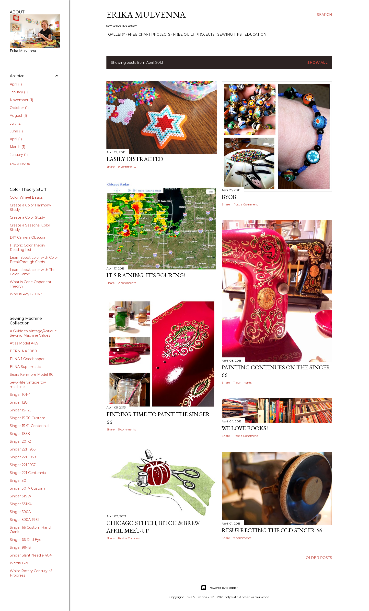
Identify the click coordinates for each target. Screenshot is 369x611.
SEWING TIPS (228, 34)
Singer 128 (19, 402)
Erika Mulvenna (146, 14)
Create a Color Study (27, 217)
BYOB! (230, 197)
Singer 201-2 (20, 441)
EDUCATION (254, 34)
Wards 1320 (19, 563)
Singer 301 (19, 480)
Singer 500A (20, 512)
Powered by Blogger (219, 588)
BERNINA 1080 (23, 351)
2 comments (127, 283)
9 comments (127, 166)
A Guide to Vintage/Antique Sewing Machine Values (33, 333)
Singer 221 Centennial (28, 473)
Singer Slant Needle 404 (31, 555)
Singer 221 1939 (23, 457)
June (16, 131)
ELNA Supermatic (25, 366)
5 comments (127, 429)
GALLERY (114, 34)
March (17, 147)
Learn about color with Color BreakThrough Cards (34, 259)
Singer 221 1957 (23, 465)
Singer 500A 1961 (24, 519)
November (21, 100)
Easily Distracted (134, 159)
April (16, 84)
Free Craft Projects (147, 34)
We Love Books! (245, 428)
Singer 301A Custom (27, 488)
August (18, 115)
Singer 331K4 (21, 504)
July (16, 123)
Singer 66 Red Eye (25, 539)
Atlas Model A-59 (24, 343)
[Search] (324, 15)
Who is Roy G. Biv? (26, 294)
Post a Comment (245, 204)
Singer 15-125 (20, 410)
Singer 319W (20, 496)
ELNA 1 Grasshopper (27, 359)
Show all (317, 62)
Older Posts (319, 558)
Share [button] (110, 166)
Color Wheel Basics (26, 197)
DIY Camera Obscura (27, 237)
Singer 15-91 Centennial (29, 426)
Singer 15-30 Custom (27, 418)
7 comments (242, 538)
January (19, 92)
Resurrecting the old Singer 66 (272, 530)
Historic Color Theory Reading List (27, 247)
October (19, 108)
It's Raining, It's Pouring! (145, 275)
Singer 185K (20, 433)
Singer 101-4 (20, 394)
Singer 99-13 (20, 547)
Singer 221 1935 (22, 449)
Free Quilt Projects (192, 34)
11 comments (242, 382)
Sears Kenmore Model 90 (32, 374)
